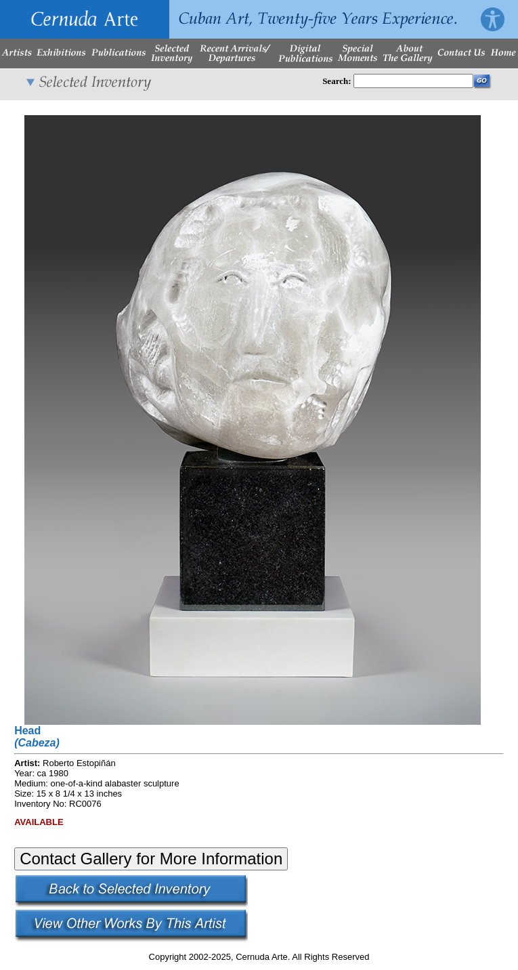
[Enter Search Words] (413, 81)
